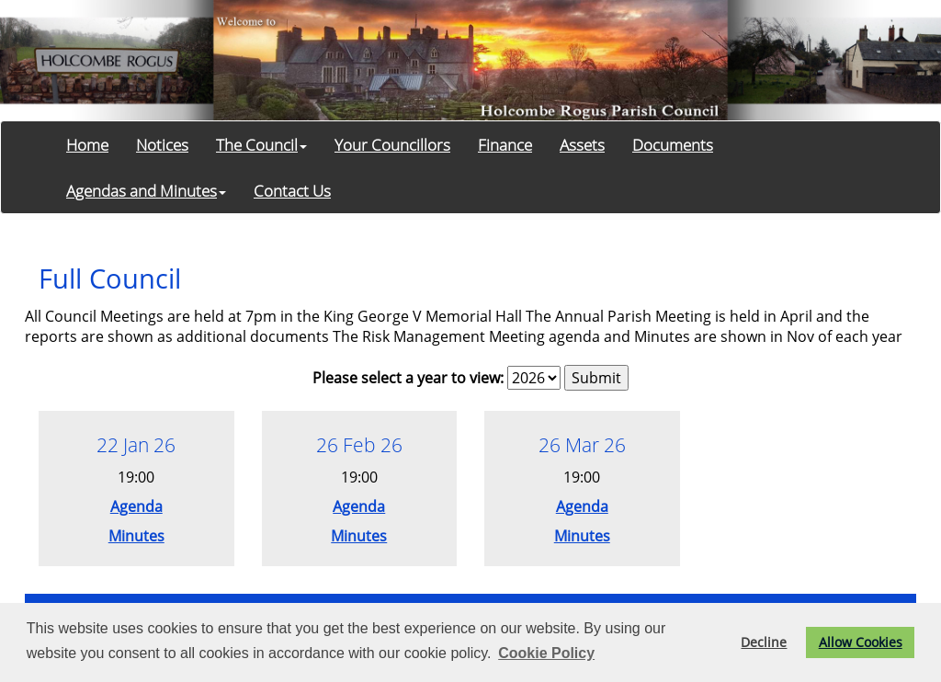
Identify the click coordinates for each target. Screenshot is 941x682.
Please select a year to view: (408, 378)
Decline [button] (764, 642)
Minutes (136, 536)
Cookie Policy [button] (546, 653)
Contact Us (292, 190)
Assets (582, 144)
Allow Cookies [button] (860, 642)
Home (87, 144)
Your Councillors (392, 144)
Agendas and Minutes (146, 190)
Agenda (136, 506)
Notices (162, 144)
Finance (505, 144)
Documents (672, 144)
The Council (261, 144)
